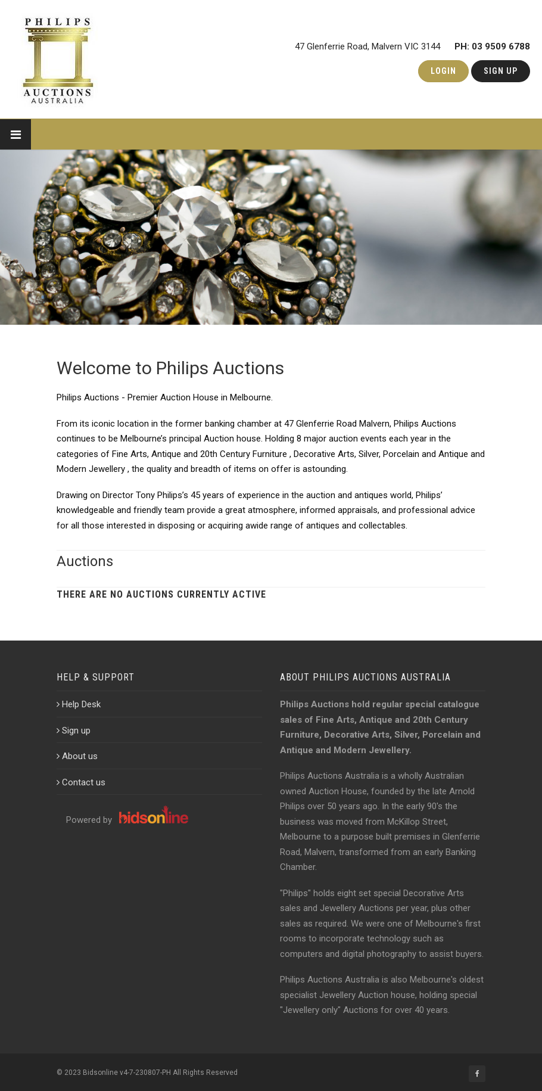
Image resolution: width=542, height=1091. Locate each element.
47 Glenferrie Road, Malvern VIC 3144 (412, 44)
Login (443, 71)
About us (77, 756)
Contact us (81, 782)
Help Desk (79, 704)
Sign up (74, 730)
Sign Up (501, 71)
